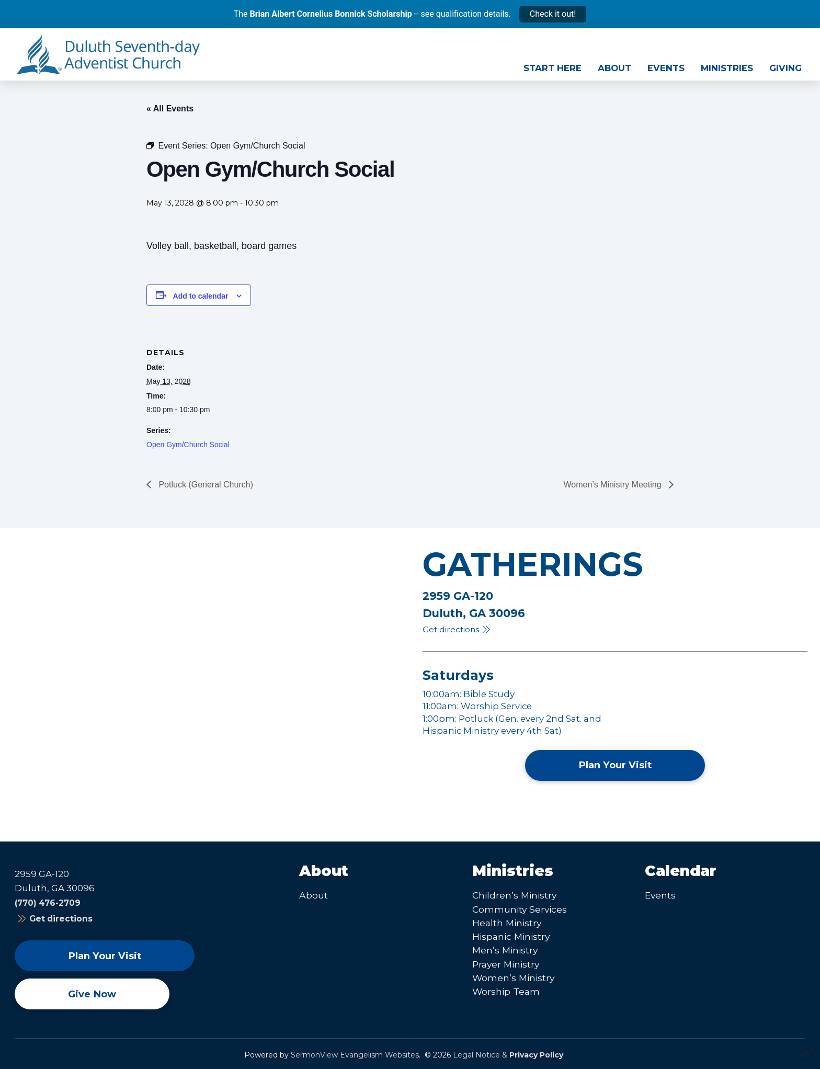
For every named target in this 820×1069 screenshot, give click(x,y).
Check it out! (553, 14)
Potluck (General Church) (204, 484)
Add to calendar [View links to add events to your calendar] (201, 296)
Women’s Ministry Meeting (614, 484)
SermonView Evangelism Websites (355, 1055)
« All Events (169, 108)
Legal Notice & (508, 1055)
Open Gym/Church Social (188, 444)
